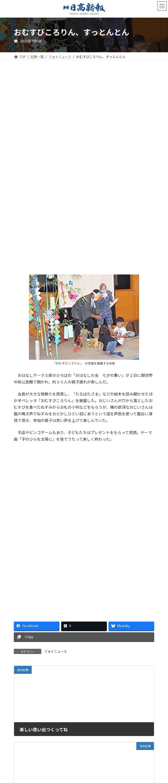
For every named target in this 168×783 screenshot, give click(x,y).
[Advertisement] (84, 120)
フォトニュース (55, 651)
